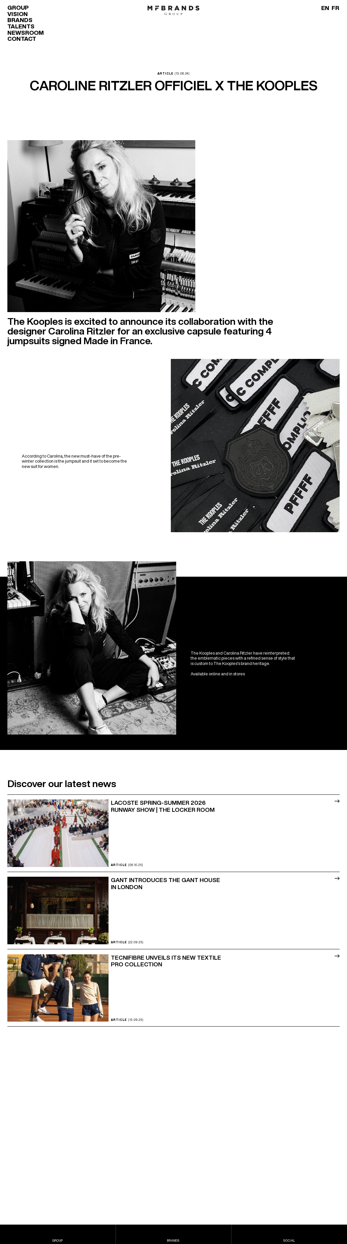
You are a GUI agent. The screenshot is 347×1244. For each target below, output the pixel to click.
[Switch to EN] (325, 8)
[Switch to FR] (335, 8)
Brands (19, 20)
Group (18, 7)
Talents (20, 26)
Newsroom (25, 32)
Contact (21, 38)
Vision (17, 14)
